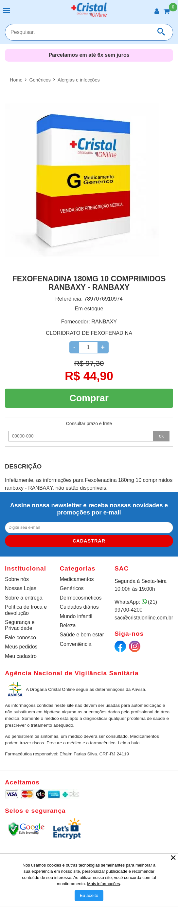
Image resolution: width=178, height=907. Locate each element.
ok (161, 436)
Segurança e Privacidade (20, 625)
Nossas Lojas (20, 588)
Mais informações (103, 883)
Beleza (68, 625)
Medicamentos (77, 579)
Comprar (89, 398)
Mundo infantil (76, 616)
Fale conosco (20, 637)
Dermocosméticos (81, 598)
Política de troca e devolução (26, 610)
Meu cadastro (21, 656)
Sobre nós (17, 579)
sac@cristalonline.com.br (144, 617)
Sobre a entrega (24, 598)
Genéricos (72, 588)
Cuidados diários (79, 607)
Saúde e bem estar (82, 634)
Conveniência (76, 644)
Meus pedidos (21, 646)
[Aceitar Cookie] (89, 895)
